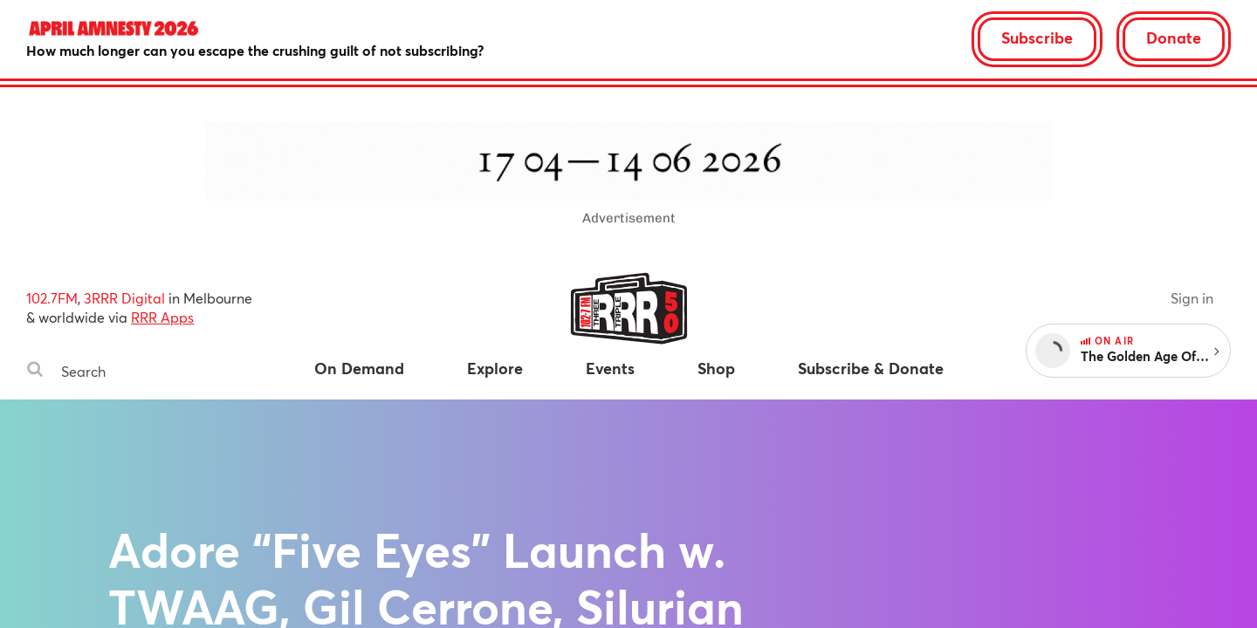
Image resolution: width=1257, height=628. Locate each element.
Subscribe (1037, 37)
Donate (1173, 37)
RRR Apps (162, 317)
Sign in (1192, 298)
